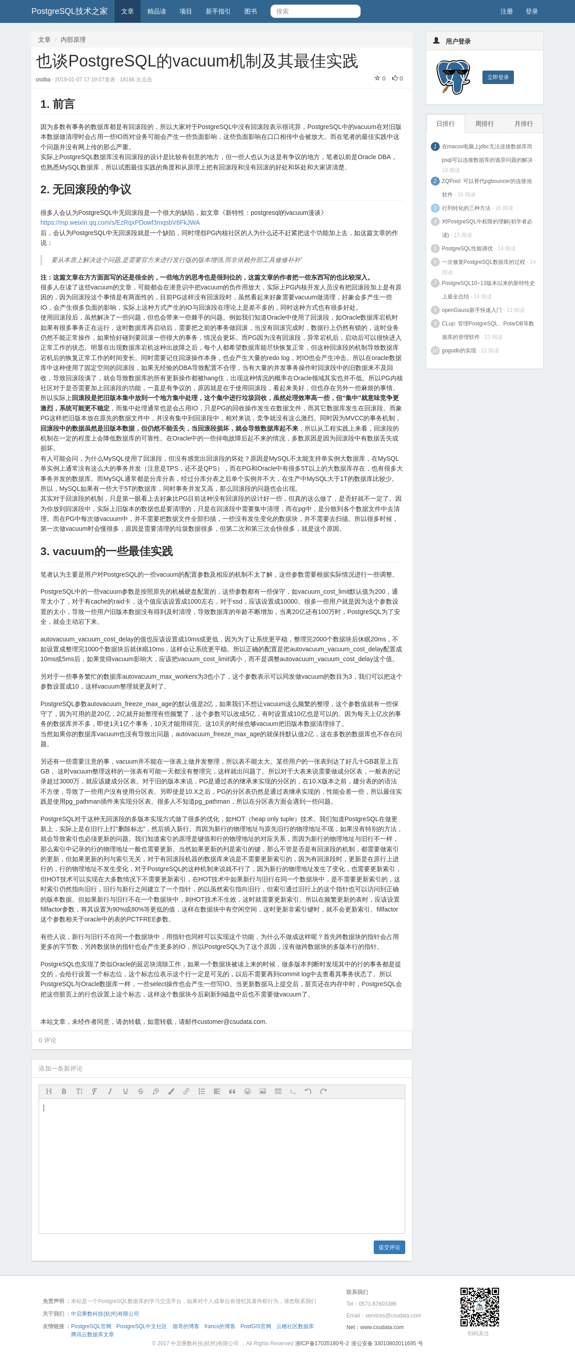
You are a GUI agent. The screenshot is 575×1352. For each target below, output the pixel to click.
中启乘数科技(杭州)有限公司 (105, 1314)
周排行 (484, 123)
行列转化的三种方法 (466, 208)
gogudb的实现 (459, 350)
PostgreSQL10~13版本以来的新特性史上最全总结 (488, 290)
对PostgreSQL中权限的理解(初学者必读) (487, 228)
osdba (44, 79)
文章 (127, 11)
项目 (186, 11)
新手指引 (218, 11)
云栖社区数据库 (295, 1326)
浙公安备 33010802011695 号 (387, 1343)
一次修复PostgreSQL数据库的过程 (483, 262)
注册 (506, 11)
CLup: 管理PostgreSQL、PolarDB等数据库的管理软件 (488, 330)
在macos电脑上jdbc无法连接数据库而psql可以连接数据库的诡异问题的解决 (487, 153)
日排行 (445, 123)
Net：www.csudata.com (374, 1327)
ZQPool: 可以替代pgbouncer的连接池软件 (487, 188)
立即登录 (498, 77)
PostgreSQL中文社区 (141, 1326)
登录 (532, 11)
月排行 (523, 123)
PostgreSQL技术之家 (69, 11)
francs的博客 (219, 1326)
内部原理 (73, 39)
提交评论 (389, 1247)
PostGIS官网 (255, 1326)
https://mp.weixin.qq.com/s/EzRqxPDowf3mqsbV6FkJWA (120, 222)
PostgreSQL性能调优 (467, 248)
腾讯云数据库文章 (92, 1334)
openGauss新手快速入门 (472, 310)
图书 (250, 11)
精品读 (156, 11)
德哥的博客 (185, 1326)
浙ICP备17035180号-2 (322, 1343)
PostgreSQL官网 (91, 1326)
